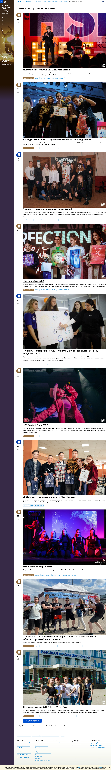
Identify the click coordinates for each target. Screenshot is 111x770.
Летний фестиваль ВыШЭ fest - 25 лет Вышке (46, 707)
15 (49, 725)
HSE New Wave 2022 (33, 280)
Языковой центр (38, 756)
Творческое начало (6, 35)
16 (51, 725)
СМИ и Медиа (5, 37)
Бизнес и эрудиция (6, 27)
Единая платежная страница (23, 757)
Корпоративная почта (76, 743)
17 (53, 725)
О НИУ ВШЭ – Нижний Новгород (24, 742)
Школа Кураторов (6, 48)
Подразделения (20, 749)
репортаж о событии (45, 78)
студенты (31, 219)
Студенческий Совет (5, 24)
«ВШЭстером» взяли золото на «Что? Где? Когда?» (49, 496)
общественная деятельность (57, 78)
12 (42, 725)
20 (60, 725)
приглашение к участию (51, 646)
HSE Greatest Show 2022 (35, 425)
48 (65, 725)
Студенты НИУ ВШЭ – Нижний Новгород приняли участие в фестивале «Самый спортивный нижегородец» (60, 638)
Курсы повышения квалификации (42, 751)
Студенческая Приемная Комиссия (5, 56)
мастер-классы (49, 715)
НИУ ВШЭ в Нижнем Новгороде (41, 364)
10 (37, 725)
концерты (37, 575)
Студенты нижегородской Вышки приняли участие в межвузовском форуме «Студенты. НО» (62, 352)
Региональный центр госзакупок (42, 754)
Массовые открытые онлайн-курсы (97, 747)
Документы (5, 20)
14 (46, 725)
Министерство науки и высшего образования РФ (96, 743)
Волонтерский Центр (5, 51)
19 (58, 725)
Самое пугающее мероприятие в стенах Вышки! (47, 209)
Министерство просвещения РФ (97, 745)
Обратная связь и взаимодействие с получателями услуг (42, 761)
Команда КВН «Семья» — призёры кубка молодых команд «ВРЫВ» (57, 139)
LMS (72, 745)
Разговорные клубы (6, 64)
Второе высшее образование (41, 745)
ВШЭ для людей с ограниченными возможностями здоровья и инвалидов (24, 754)
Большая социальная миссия (6, 41)
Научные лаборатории (58, 742)
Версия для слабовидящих (22, 751)
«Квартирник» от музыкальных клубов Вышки (46, 69)
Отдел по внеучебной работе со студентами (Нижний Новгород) (45, 736)
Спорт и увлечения (6, 45)
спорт (84, 646)
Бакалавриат (37, 742)
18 (56, 725)
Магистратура (38, 744)
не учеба (37, 78)
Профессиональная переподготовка (43, 752)
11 (40, 725)
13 (44, 725)
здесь (79, 767)
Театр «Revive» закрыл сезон (38, 566)
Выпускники (37, 758)
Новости (62, 736)
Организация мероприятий (5, 31)
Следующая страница (32, 721)
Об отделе (4, 17)
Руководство (19, 744)
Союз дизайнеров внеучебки (6, 61)
